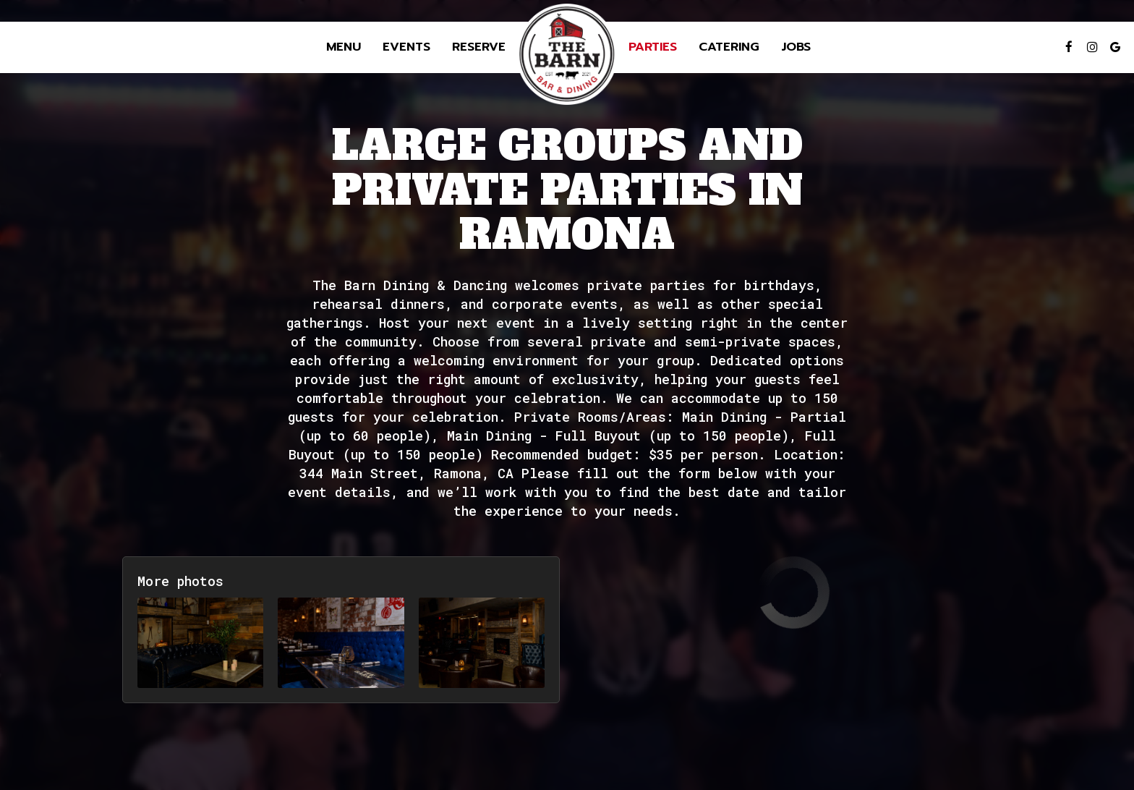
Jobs (796, 47)
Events (406, 47)
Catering (729, 47)
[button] (200, 643)
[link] (567, 54)
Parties (652, 47)
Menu (343, 47)
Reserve (479, 47)
